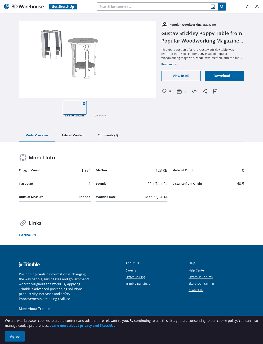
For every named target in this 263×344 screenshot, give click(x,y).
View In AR (181, 76)
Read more (168, 64)
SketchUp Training (201, 283)
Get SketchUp (63, 6)
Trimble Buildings (138, 283)
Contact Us (196, 290)
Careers (131, 270)
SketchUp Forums (201, 277)
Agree (15, 336)
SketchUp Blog (135, 277)
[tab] (37, 135)
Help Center (197, 270)
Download (224, 76)
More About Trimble (34, 308)
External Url (27, 235)
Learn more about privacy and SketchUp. (83, 325)
